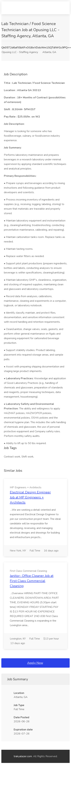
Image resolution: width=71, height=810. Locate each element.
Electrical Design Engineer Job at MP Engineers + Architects (30, 497)
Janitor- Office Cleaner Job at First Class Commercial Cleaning (31, 580)
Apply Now (35, 663)
